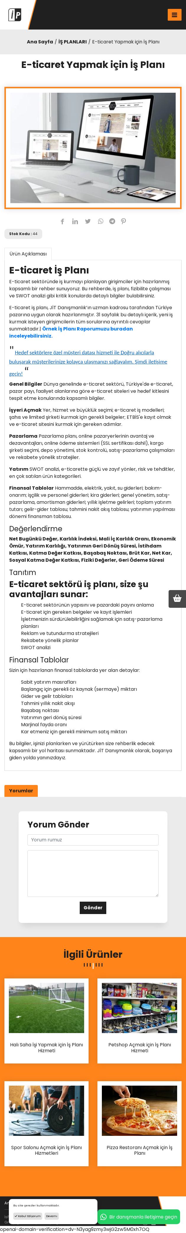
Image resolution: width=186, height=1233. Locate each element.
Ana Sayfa (40, 41)
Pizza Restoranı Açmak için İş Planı (139, 1151)
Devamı (51, 1216)
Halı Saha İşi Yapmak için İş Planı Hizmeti (46, 1048)
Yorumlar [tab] (21, 790)
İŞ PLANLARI (72, 41)
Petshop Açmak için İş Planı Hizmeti (139, 1048)
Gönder (93, 907)
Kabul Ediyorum (28, 1216)
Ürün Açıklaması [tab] (28, 253)
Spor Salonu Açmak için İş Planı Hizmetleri (46, 1151)
